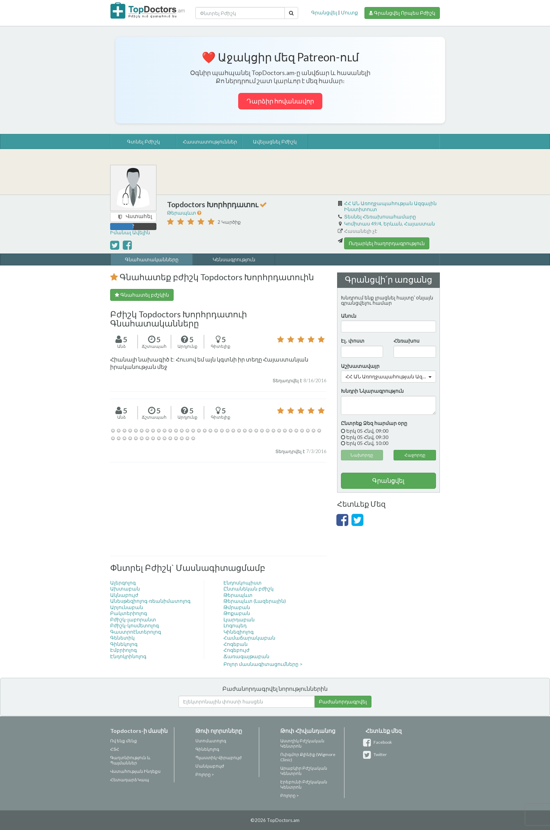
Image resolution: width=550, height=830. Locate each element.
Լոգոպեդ (235, 625)
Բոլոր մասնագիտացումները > (263, 664)
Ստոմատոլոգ (210, 740)
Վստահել (139, 216)
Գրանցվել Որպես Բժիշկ (402, 13)
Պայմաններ (123, 762)
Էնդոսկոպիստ (242, 583)
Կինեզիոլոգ (238, 632)
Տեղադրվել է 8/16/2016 (300, 380)
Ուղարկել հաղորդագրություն (387, 243)
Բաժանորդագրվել (343, 701)
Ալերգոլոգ (123, 583)
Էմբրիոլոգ (123, 650)
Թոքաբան (236, 613)
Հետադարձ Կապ (129, 779)
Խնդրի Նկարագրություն (372, 391)
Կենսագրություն (234, 259)
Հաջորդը (414, 455)
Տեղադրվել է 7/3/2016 (301, 451)
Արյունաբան (126, 607)
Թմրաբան (236, 607)
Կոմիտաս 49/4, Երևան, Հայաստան (389, 224)
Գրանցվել (324, 12)
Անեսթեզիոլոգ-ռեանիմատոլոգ (150, 601)
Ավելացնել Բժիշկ (275, 141)
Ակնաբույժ (124, 595)
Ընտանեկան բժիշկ (248, 589)
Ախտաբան (125, 589)
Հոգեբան (235, 644)
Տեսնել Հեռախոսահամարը (380, 217)
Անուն (348, 316)
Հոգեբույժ (236, 650)
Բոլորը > (204, 774)
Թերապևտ (182, 213)
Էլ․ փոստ (352, 341)
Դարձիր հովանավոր (280, 101)
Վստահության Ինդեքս (135, 771)
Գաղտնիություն (128, 757)
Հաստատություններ (210, 141)
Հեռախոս (407, 341)
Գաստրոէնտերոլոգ (135, 632)
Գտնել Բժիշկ (143, 141)
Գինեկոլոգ (124, 644)
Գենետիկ (122, 638)
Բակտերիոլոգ (128, 613)
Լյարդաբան (239, 619)
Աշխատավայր (360, 366)
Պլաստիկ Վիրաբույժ (218, 757)
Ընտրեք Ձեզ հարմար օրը (374, 423)
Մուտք (349, 12)
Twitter (376, 754)
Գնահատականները (152, 259)
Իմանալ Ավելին (130, 232)
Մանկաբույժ (209, 766)
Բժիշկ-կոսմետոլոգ (134, 625)
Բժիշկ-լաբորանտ (133, 619)
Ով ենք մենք (123, 740)
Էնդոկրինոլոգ (128, 656)
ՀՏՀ (114, 749)
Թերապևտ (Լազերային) (254, 601)
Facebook (378, 742)
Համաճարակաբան (249, 638)
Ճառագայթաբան (246, 656)
